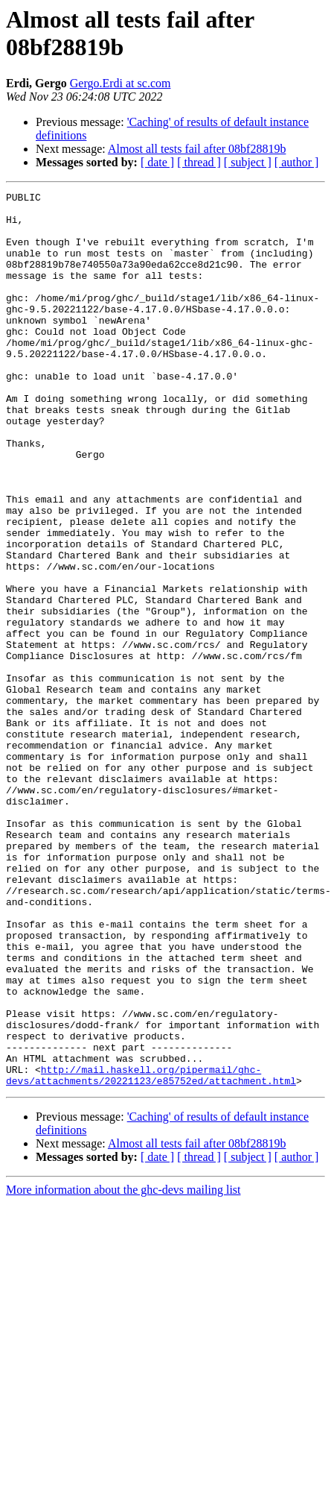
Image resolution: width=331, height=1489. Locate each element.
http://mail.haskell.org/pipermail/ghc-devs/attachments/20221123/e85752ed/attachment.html (151, 1252)
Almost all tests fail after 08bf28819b (197, 148)
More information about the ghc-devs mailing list (123, 1368)
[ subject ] (247, 162)
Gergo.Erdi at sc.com (120, 83)
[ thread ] (199, 162)
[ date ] (157, 162)
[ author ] (296, 162)
